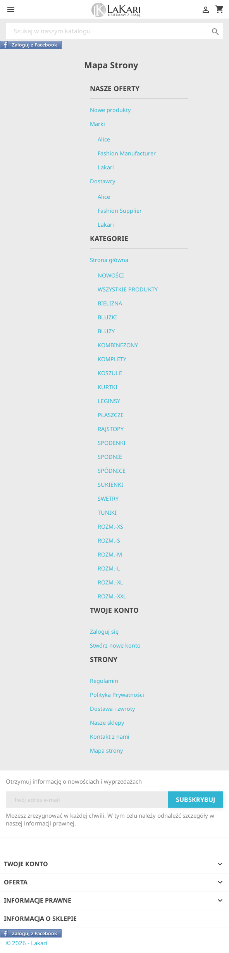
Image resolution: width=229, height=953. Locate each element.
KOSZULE (110, 373)
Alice (104, 139)
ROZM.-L (109, 568)
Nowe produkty (110, 110)
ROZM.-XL (110, 582)
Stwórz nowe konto (115, 645)
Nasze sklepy (107, 722)
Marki (97, 124)
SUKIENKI (110, 484)
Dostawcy (102, 181)
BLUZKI (107, 317)
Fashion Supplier (120, 210)
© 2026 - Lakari (26, 943)
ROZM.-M (110, 554)
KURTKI (107, 387)
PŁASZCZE (111, 415)
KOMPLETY (112, 359)
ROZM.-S (109, 540)
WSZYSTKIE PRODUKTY (128, 289)
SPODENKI (112, 442)
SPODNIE (110, 456)
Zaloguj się (104, 631)
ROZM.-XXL (112, 596)
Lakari (106, 167)
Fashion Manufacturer (127, 153)
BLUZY (106, 331)
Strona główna (109, 260)
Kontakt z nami (109, 736)
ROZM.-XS (110, 526)
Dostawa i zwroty (112, 708)
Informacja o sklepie (40, 918)
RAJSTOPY (111, 429)
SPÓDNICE (112, 470)
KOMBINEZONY (118, 345)
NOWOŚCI (111, 275)
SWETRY (108, 498)
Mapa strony (106, 750)
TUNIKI (107, 512)
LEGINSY (109, 401)
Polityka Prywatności (117, 694)
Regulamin (104, 680)
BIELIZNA (110, 303)
